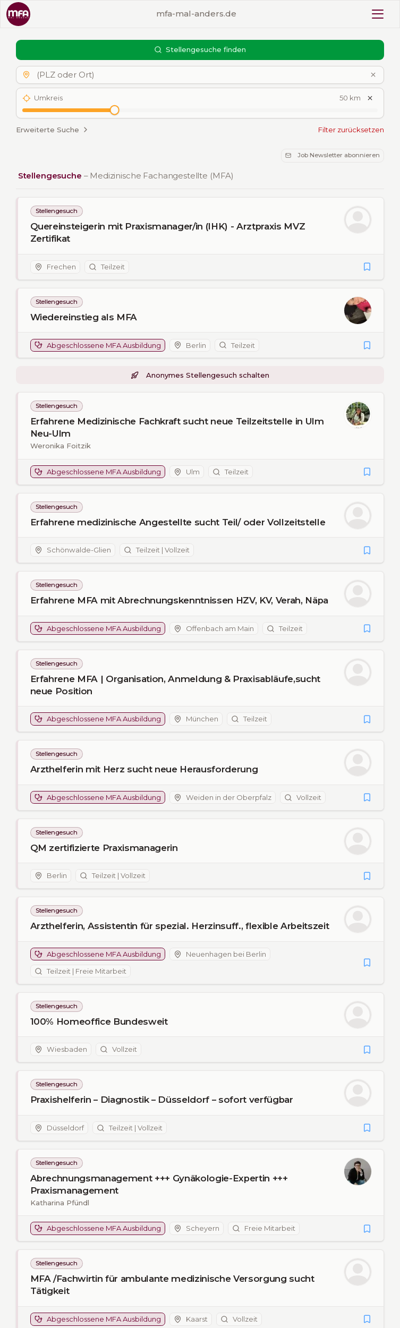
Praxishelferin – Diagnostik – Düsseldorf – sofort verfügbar (161, 1099)
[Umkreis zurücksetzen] (370, 98)
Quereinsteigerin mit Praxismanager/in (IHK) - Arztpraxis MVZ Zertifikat (167, 233)
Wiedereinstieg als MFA (84, 317)
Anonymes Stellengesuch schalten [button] (200, 375)
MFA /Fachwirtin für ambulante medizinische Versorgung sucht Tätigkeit (172, 1284)
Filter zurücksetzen (351, 129)
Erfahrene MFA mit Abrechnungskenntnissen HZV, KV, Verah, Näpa (179, 600)
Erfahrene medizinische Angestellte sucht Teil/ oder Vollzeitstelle (178, 522)
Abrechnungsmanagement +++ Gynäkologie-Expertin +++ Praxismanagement (159, 1184)
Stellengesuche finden (200, 49)
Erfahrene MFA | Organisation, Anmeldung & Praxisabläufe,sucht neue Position (175, 685)
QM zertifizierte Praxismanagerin (104, 847)
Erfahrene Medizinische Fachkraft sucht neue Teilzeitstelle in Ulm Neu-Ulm (177, 427)
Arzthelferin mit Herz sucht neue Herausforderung (144, 769)
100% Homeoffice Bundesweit (99, 1021)
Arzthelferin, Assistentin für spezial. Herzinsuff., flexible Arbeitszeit (179, 926)
